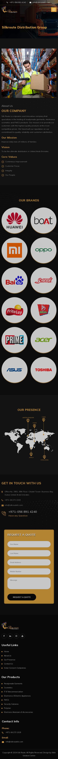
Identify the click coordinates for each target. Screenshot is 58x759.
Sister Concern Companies (15, 668)
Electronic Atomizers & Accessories (18, 712)
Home (6, 651)
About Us (7, 656)
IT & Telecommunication (13, 692)
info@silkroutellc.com (41, 2)
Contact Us (8, 664)
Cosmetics (8, 688)
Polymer (7, 708)
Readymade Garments (13, 684)
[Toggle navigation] (53, 9)
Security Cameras (11, 704)
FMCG (6, 700)
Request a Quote (23, 597)
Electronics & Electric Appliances (17, 696)
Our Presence (9, 660)
